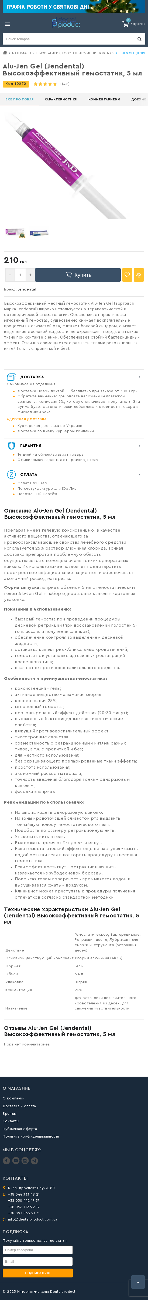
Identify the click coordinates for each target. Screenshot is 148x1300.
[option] (15, 233)
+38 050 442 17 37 (24, 1200)
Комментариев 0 (104, 99)
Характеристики (61, 99)
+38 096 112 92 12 (24, 1207)
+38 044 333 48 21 (24, 1194)
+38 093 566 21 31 (24, 1213)
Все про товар (19, 99)
